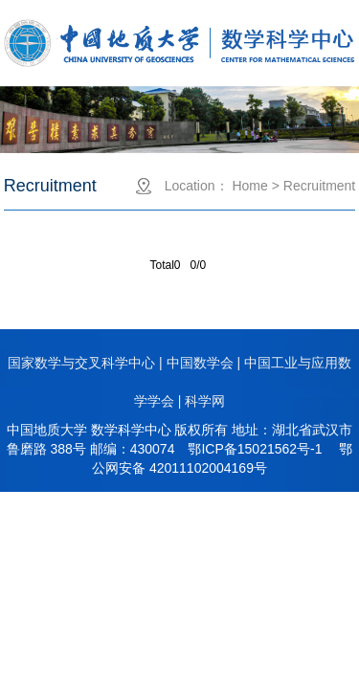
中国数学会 (200, 362)
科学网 (205, 401)
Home (249, 185)
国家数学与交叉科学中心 (81, 362)
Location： (197, 185)
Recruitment (319, 185)
